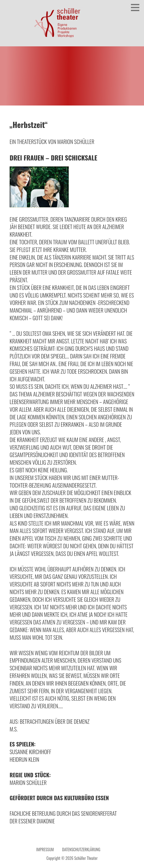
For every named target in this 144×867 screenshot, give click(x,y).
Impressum (45, 849)
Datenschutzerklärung (81, 849)
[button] (137, 7)
